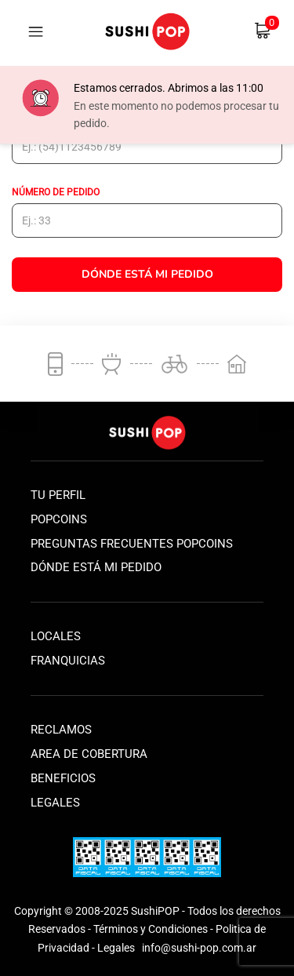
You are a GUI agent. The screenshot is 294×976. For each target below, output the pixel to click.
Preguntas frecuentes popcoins (132, 544)
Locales (56, 636)
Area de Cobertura (89, 754)
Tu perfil (58, 495)
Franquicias (68, 661)
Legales (55, 803)
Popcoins (59, 519)
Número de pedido (56, 192)
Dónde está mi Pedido (147, 274)
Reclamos (61, 730)
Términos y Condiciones (150, 929)
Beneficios (63, 778)
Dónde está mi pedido (96, 567)
